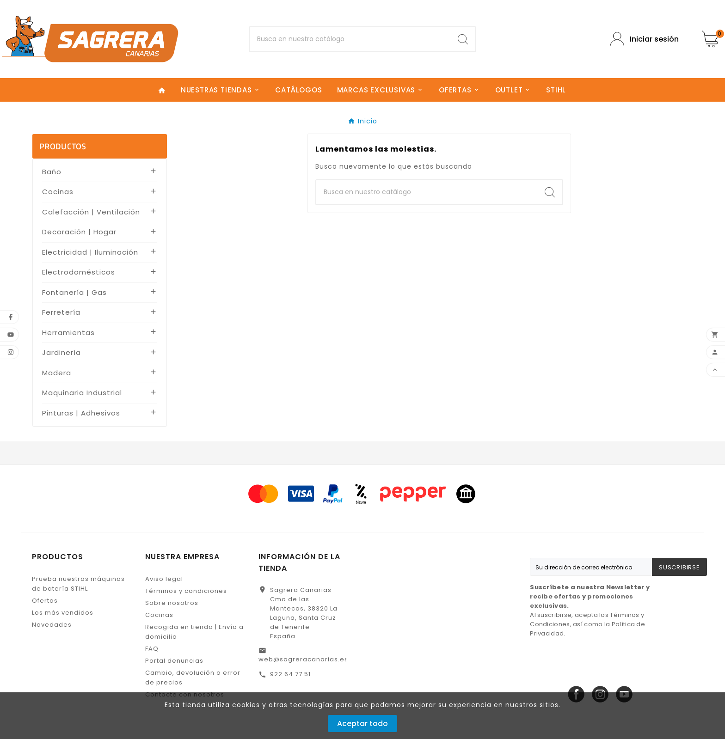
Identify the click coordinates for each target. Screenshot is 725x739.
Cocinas (58, 191)
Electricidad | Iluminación (90, 252)
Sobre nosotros (171, 603)
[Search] (463, 39)
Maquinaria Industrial (82, 392)
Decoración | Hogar (79, 232)
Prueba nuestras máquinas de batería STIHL (78, 583)
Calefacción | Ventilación (91, 212)
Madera (56, 373)
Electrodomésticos (78, 272)
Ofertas (45, 600)
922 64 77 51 (290, 674)
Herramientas (68, 332)
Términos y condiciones (186, 590)
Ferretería (61, 312)
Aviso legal (164, 578)
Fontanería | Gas (74, 292)
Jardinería (61, 352)
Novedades (52, 624)
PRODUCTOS (62, 146)
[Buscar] (350, 39)
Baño (51, 172)
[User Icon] (644, 39)
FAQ (152, 648)
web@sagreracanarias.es (303, 659)
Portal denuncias (174, 660)
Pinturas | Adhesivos (81, 413)
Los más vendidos (62, 612)
